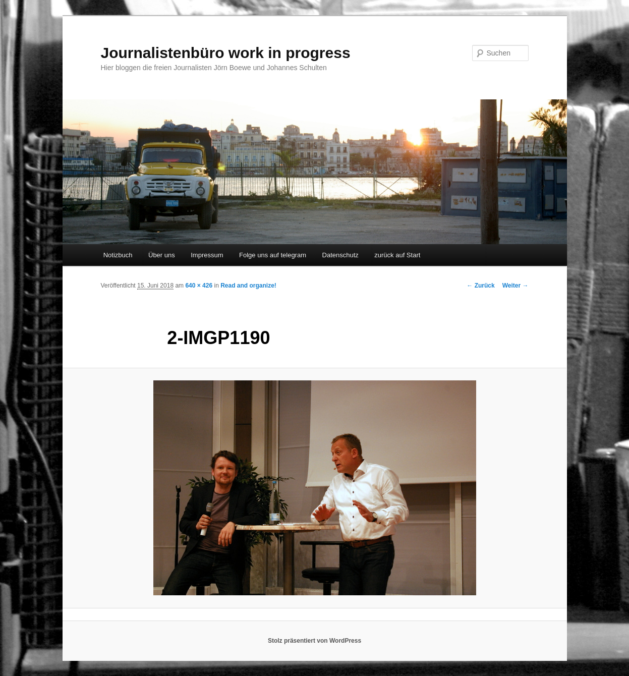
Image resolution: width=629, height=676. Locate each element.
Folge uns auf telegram (272, 255)
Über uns (161, 255)
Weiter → (515, 285)
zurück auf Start (397, 255)
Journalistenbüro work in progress (226, 52)
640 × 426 (198, 285)
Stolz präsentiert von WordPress (314, 640)
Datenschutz (340, 255)
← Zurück (480, 285)
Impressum (207, 255)
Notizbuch (118, 255)
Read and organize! (248, 285)
